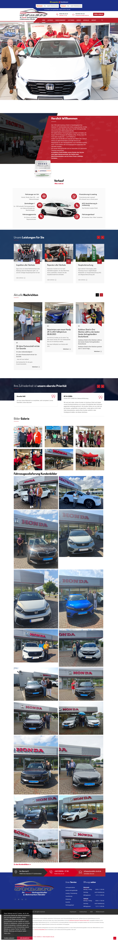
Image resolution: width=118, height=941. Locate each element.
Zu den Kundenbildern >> (22, 864)
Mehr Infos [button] (7, 933)
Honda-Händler (98, 14)
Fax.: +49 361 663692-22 (36, 936)
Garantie (68, 902)
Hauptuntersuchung (85, 265)
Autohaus (50, 20)
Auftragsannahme (70, 887)
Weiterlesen (36, 367)
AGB (91, 912)
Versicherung (69, 896)
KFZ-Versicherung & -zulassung (90, 204)
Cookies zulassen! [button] (9, 938)
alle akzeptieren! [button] (24, 938)
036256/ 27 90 (63, 15)
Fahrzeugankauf (88, 214)
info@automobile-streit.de (82, 15)
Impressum (73, 912)
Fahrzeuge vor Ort (32, 194)
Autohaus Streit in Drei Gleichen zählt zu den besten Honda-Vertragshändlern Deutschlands (89, 333)
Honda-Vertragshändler (71, 890)
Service (79, 20)
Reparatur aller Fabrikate (56, 265)
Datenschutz (83, 912)
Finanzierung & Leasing (88, 194)
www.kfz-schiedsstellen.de (40, 929)
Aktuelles (86, 20)
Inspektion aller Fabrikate (25, 265)
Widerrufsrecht (100, 912)
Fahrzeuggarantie (29, 214)
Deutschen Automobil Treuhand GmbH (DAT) (79, 920)
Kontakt (94, 20)
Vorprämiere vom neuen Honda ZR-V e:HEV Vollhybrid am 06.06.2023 (59, 331)
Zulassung (68, 899)
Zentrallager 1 (29, 203)
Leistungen (71, 20)
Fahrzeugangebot (60, 20)
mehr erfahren (20, 278)
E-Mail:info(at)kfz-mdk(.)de (48, 936)
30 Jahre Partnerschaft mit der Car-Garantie (28, 347)
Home (43, 20)
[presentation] (4, 59)
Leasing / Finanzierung (71, 893)
